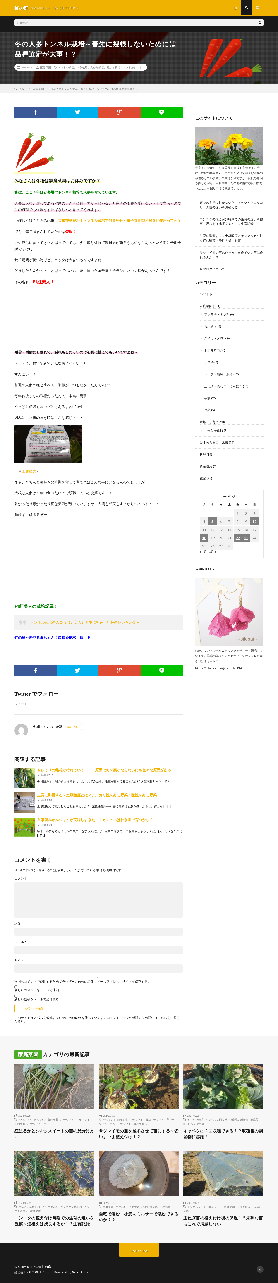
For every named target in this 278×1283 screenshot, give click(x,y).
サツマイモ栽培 (141, 1119)
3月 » (212, 548)
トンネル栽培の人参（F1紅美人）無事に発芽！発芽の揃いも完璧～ (84, 622)
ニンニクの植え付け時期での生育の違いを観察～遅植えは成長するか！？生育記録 (54, 1221)
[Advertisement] (98, 560)
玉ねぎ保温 (243, 1207)
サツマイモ (70, 1119)
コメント (20, 878)
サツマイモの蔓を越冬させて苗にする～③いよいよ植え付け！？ (139, 1134)
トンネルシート (196, 1207)
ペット (204, 293)
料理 (203, 451)
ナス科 (209, 360)
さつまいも (25, 1119)
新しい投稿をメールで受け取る (36, 999)
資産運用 (206, 463)
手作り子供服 (213, 427)
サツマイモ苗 (38, 1123)
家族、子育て (209, 419)
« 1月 (203, 548)
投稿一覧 (71, 727)
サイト (19, 960)
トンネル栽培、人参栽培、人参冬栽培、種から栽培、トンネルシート (100, 67)
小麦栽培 (121, 1207)
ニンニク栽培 (50, 1207)
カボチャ (210, 325)
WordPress (81, 1273)
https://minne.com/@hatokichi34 (218, 664)
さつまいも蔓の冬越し (47, 1119)
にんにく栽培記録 (29, 1207)
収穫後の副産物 (238, 1119)
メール (20, 942)
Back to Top (139, 1251)
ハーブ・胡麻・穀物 (218, 372)
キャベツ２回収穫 (216, 1119)
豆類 (207, 407)
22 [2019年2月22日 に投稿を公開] (238, 534)
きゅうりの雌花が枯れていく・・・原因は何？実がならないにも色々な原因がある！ (106, 770)
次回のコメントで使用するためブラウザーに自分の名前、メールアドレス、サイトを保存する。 (82, 981)
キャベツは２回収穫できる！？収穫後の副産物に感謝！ (223, 1134)
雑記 (203, 475)
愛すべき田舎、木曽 (214, 439)
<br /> (28, 317)
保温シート (215, 1207)
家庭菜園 (45, 67)
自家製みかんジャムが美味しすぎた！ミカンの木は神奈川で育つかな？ (95, 820)
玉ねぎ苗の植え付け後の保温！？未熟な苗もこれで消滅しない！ (223, 1221)
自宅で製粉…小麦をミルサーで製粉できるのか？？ (139, 1217)
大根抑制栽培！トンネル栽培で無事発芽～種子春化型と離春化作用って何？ (119, 220)
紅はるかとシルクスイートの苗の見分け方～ (54, 1134)
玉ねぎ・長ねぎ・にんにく (223, 384)
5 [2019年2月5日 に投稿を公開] (212, 517)
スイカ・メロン (215, 337)
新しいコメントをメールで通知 (36, 990)
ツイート (20, 704)
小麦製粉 (165, 1207)
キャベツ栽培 (195, 1119)
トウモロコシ (213, 349)
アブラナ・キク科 (217, 313)
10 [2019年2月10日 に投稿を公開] (254, 517)
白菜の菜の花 (196, 1123)
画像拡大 (29, 471)
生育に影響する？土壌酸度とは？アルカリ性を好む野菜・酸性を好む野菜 (97, 795)
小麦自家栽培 (149, 1207)
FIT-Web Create (41, 1273)
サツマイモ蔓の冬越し (133, 1123)
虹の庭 (46, 1267)
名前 (18, 923)
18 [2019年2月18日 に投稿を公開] (204, 534)
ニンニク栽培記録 (71, 1207)
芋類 (207, 396)
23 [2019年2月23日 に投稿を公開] (246, 534)
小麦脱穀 (134, 1207)
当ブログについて (212, 268)
